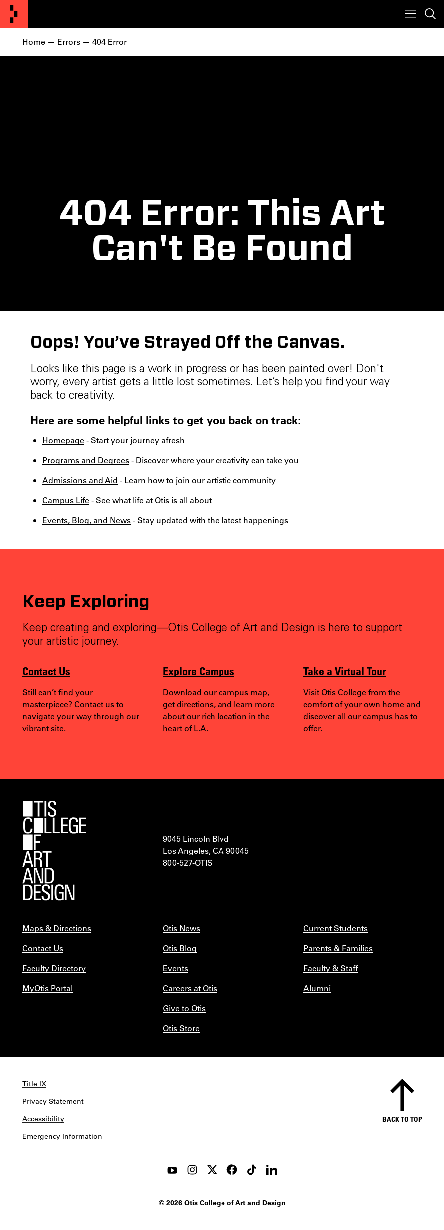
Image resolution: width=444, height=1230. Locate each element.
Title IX (34, 1083)
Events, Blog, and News (86, 520)
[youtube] (172, 1169)
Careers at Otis (190, 988)
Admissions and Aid (80, 480)
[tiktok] (252, 1169)
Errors (68, 41)
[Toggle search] (430, 14)
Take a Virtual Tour (344, 671)
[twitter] (212, 1169)
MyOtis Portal (47, 988)
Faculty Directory (54, 968)
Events (175, 968)
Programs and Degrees (85, 460)
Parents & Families (338, 948)
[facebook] (232, 1169)
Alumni (317, 988)
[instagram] (192, 1169)
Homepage (63, 440)
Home (33, 41)
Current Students (335, 928)
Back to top (402, 1119)
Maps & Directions (56, 928)
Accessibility (43, 1118)
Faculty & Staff (330, 968)
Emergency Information (62, 1136)
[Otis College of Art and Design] (14, 14)
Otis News (181, 928)
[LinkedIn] (272, 1169)
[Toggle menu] (410, 14)
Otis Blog (180, 948)
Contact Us (46, 671)
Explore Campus (198, 671)
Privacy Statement (53, 1101)
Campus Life (65, 500)
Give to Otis (184, 1008)
